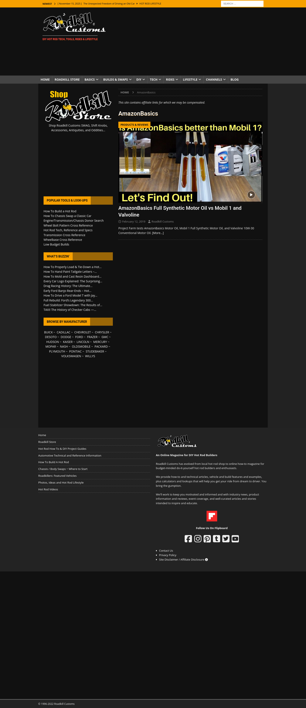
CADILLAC (63, 332)
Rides (170, 79)
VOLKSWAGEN (71, 356)
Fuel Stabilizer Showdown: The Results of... (73, 305)
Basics (90, 79)
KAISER (67, 342)
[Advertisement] (190, 41)
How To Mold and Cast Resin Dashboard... (72, 276)
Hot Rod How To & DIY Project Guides (62, 449)
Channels (214, 79)
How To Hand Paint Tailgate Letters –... (70, 272)
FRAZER (92, 337)
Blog (235, 79)
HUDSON (52, 342)
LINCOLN (83, 342)
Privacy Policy (167, 555)
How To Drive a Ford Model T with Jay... (70, 295)
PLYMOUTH (57, 351)
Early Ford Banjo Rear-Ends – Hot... (67, 291)
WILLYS (90, 356)
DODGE (66, 337)
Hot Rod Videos (48, 489)
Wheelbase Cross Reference (63, 240)
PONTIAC (75, 351)
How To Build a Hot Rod (60, 211)
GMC (105, 337)
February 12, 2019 (133, 221)
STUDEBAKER (95, 351)
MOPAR (50, 346)
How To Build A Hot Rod (53, 462)
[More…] (158, 233)
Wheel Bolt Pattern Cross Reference (68, 225)
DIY (139, 79)
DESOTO (51, 337)
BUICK (48, 332)
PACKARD (101, 346)
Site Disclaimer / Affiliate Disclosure (183, 559)
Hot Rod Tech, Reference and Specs (68, 230)
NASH (64, 346)
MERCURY (100, 342)
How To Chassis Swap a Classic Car (67, 216)
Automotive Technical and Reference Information (69, 455)
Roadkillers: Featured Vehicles (57, 476)
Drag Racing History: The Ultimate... (68, 286)
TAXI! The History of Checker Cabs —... (70, 310)
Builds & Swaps (115, 79)
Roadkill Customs (163, 221)
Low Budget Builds (56, 244)
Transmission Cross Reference (64, 235)
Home (45, 79)
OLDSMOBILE (81, 346)
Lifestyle (190, 79)
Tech (153, 79)
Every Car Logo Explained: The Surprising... (73, 281)
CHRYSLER (102, 332)
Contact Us (166, 550)
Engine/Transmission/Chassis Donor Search (74, 220)
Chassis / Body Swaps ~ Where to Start (63, 469)
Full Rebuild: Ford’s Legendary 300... (68, 300)
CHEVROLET (82, 332)
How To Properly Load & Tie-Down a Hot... (73, 267)
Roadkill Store (67, 79)
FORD (79, 337)
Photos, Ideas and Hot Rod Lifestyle (61, 482)
